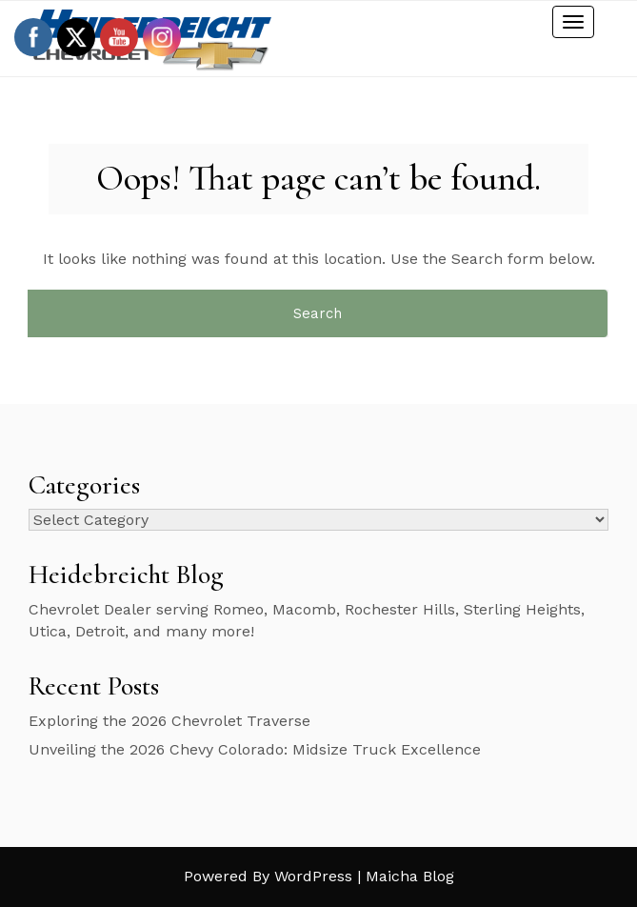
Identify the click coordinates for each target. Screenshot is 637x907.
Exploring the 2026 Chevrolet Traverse (169, 721)
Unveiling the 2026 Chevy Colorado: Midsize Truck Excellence (257, 749)
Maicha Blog (410, 876)
